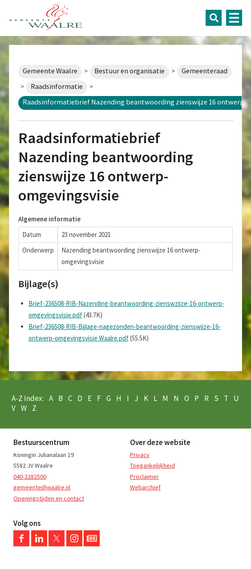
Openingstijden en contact (48, 498)
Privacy (140, 455)
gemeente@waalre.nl (41, 487)
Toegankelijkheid (152, 465)
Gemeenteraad (204, 71)
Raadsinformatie (57, 86)
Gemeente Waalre (50, 71)
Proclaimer (144, 477)
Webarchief (145, 487)
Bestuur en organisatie (129, 71)
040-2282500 (29, 477)
